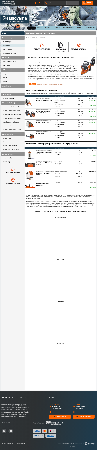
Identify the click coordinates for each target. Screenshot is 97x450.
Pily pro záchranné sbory (10, 53)
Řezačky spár (6, 86)
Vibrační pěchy (7, 138)
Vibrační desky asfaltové (10, 145)
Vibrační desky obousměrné (11, 149)
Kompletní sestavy (8, 74)
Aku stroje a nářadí (8, 98)
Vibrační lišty (6, 162)
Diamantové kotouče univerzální (12, 114)
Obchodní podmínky (20, 443)
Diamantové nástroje (8, 103)
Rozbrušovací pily (8, 38)
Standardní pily (7, 41)
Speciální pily (6, 45)
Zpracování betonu (8, 154)
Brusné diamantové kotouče (11, 122)
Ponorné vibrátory (8, 158)
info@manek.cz (60, 416)
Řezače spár (6, 90)
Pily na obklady (7, 65)
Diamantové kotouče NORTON (12, 129)
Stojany (5, 81)
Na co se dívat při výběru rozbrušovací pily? (50, 84)
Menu (4, 33)
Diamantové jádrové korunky (11, 126)
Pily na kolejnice (7, 49)
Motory (5, 77)
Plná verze (72, 446)
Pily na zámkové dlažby (9, 61)
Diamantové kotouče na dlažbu (12, 118)
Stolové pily (6, 57)
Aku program (6, 94)
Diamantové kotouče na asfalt (11, 110)
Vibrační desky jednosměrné (11, 142)
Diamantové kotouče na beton (11, 107)
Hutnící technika (7, 134)
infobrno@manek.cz (83, 416)
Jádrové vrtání (6, 70)
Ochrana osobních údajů (8, 443)
